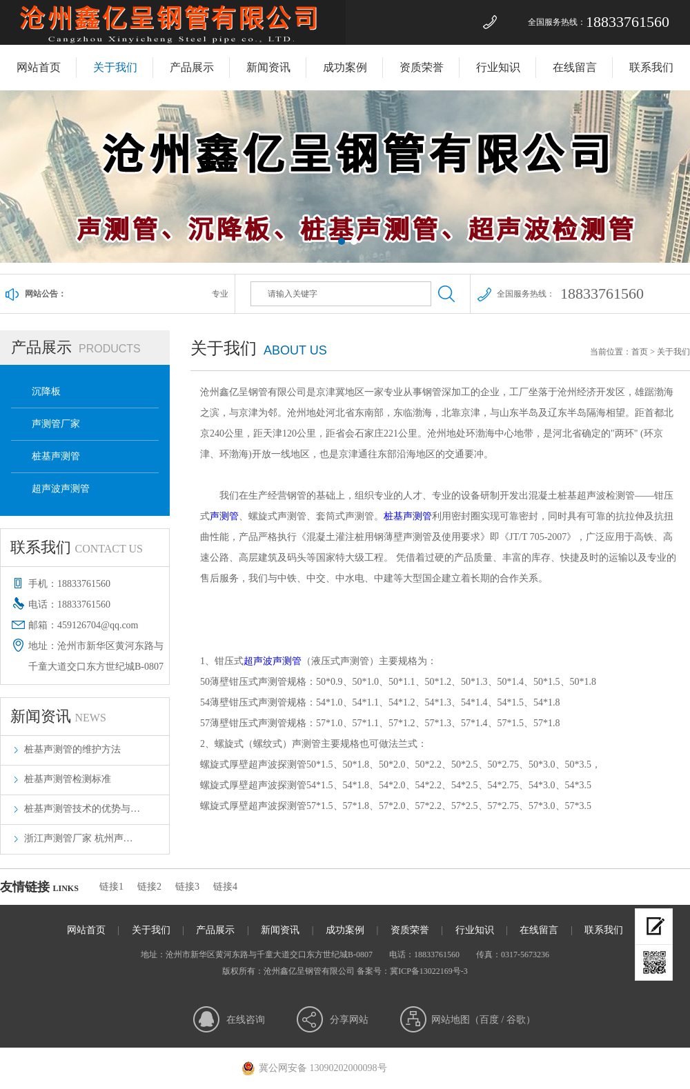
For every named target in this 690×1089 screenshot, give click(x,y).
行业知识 (498, 67)
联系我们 (651, 67)
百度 (489, 1020)
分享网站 (349, 1020)
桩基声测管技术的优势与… (82, 808)
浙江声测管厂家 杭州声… (78, 838)
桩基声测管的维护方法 (72, 749)
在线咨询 (245, 1020)
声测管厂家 (56, 424)
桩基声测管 (56, 456)
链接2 (149, 886)
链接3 (187, 886)
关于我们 (115, 67)
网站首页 (39, 67)
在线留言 (575, 67)
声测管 (224, 516)
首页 (639, 352)
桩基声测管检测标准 (67, 779)
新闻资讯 (268, 67)
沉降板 (46, 391)
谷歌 (516, 1020)
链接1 (111, 886)
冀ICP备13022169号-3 (429, 971)
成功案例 (345, 67)
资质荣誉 (422, 67)
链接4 (225, 886)
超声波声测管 (61, 488)
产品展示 (192, 67)
